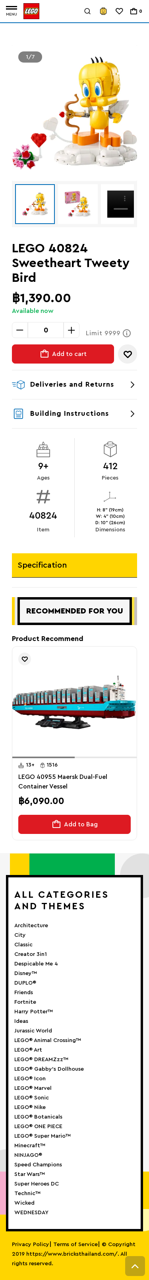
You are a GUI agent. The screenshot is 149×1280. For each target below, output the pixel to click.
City (20, 935)
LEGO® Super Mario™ (42, 1136)
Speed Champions (38, 1165)
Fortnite (25, 1002)
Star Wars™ (29, 1174)
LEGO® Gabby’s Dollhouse (49, 1069)
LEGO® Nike (30, 1107)
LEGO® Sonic (31, 1098)
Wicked (24, 1203)
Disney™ (25, 973)
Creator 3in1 (30, 954)
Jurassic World (33, 1031)
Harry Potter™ (33, 1012)
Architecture (31, 925)
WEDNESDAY (31, 1212)
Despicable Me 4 (36, 964)
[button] (43, 757)
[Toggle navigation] (11, 11)
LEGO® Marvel (33, 1088)
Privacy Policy (30, 1244)
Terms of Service (75, 1244)
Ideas (21, 1021)
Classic (23, 945)
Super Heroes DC (36, 1184)
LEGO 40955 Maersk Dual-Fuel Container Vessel (62, 782)
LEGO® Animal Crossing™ (47, 1040)
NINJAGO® (28, 1155)
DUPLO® (25, 983)
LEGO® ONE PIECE (38, 1126)
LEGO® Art (28, 1050)
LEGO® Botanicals (38, 1117)
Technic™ (27, 1193)
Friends (23, 992)
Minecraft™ (29, 1145)
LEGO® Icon (30, 1078)
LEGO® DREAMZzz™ (41, 1059)
